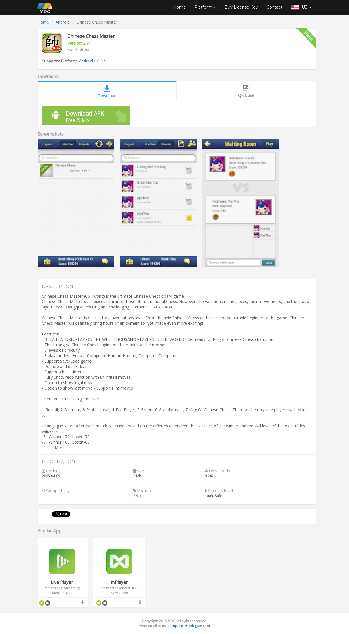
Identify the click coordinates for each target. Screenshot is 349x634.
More (60, 447)
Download (106, 91)
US (301, 7)
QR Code (246, 91)
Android (63, 22)
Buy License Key (241, 7)
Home (179, 7)
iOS (100, 61)
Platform (205, 7)
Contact (274, 7)
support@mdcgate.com (190, 625)
